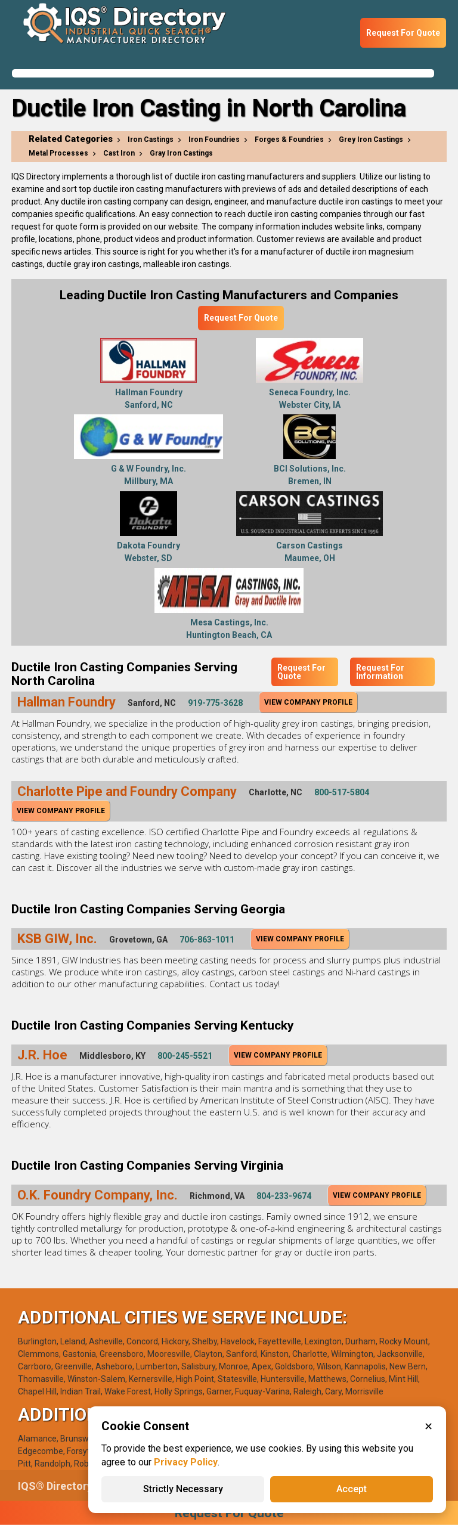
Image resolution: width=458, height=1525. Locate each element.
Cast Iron (119, 153)
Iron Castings (151, 139)
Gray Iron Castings (181, 153)
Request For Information (380, 672)
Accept (351, 1489)
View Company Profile (308, 702)
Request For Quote (403, 33)
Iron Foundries (214, 139)
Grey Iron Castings (371, 139)
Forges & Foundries (289, 139)
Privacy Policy (186, 1462)
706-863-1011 (207, 939)
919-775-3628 (215, 703)
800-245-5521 (184, 1056)
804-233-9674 (283, 1196)
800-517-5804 (341, 792)
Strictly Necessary (183, 1489)
